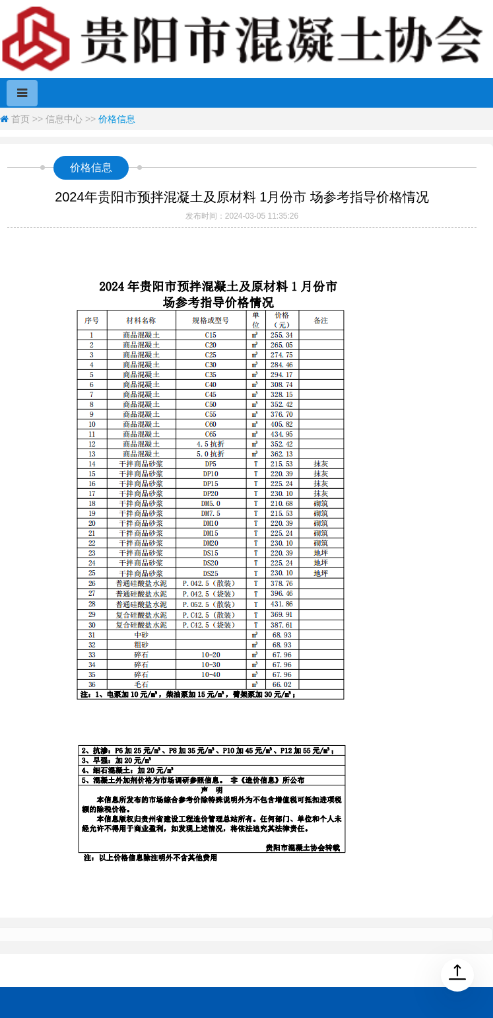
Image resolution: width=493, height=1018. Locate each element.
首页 (20, 119)
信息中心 (64, 119)
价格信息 (116, 119)
